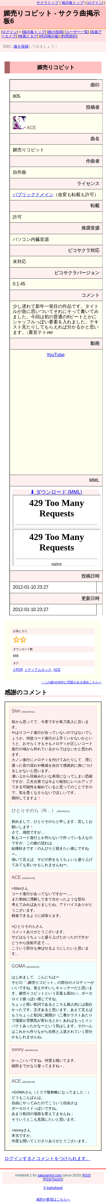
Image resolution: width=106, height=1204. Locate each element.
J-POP (18, 670)
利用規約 (69, 36)
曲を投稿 (21, 46)
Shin (16, 711)
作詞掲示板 (49, 36)
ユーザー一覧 (77, 32)
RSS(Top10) (53, 1179)
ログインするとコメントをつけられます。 (47, 1158)
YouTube (55, 354)
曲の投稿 (55, 32)
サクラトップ (47, 3)
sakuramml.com (50, 1175)
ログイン (95, 3)
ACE (24, 127)
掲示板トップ (73, 3)
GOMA (18, 966)
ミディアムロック (37, 670)
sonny (18, 1049)
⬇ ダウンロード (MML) (56, 492)
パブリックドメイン (33, 194)
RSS (86, 1175)
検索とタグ (28, 36)
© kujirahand (53, 1188)
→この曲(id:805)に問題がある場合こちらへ (71, 682)
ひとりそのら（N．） (34, 810)
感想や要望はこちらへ (53, 1199)
